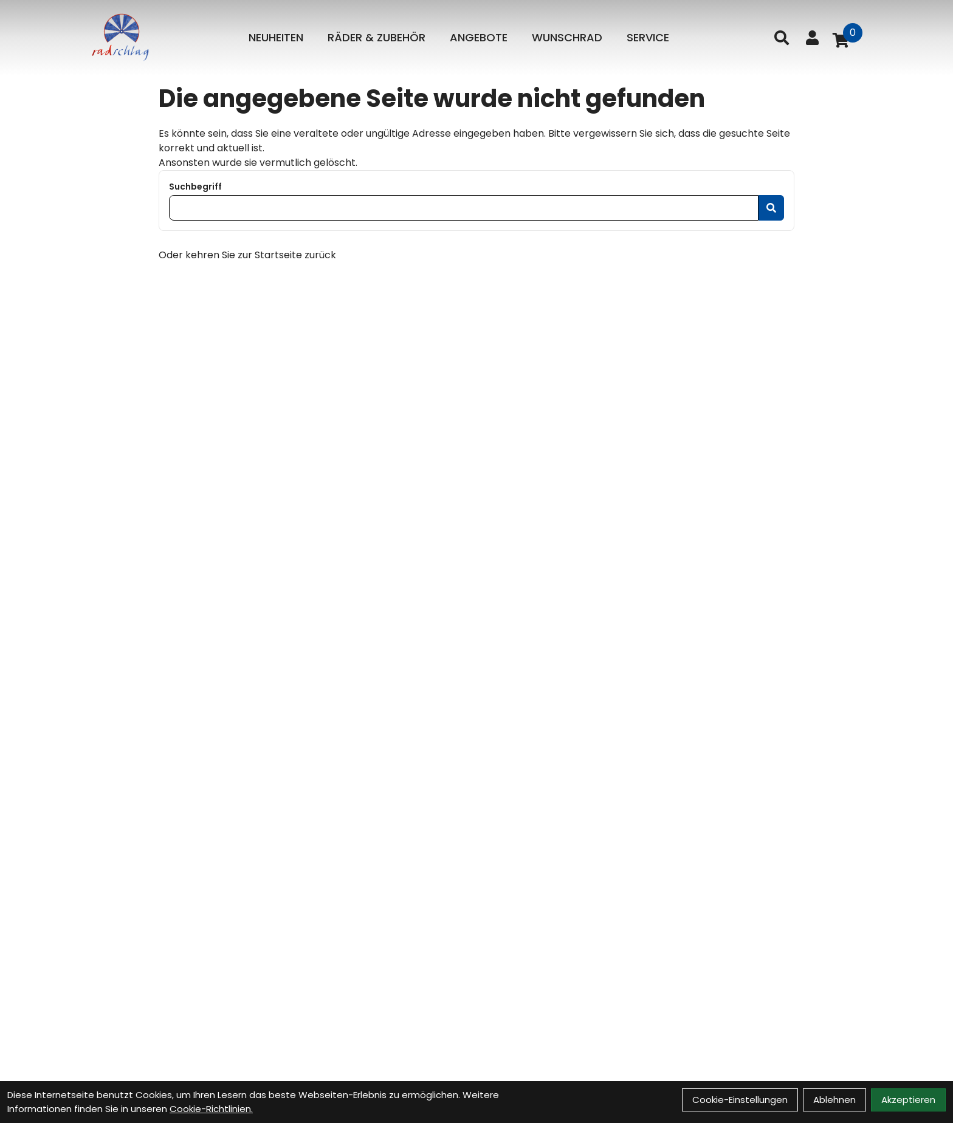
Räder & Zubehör (376, 37)
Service (648, 37)
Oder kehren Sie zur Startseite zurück (247, 255)
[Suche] (781, 37)
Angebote (478, 37)
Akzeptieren (908, 1099)
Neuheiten (276, 37)
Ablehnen (834, 1099)
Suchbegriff (195, 186)
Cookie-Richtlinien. (211, 1108)
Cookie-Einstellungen (740, 1099)
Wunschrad (567, 37)
